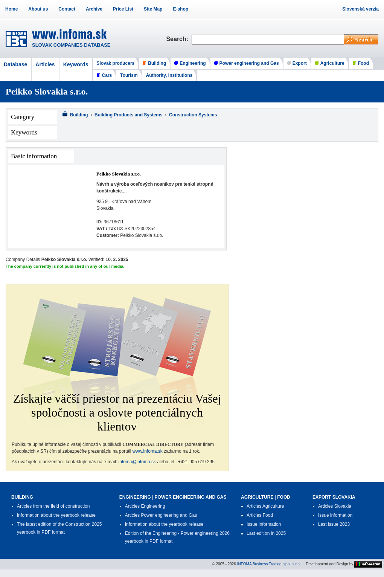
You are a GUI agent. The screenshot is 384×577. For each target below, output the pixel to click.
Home (11, 9)
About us (38, 9)
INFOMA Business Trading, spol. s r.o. (269, 564)
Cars (107, 75)
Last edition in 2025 (266, 533)
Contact (66, 9)
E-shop (180, 9)
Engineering (193, 63)
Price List (123, 9)
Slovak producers (116, 63)
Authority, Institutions (169, 75)
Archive (94, 9)
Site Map (153, 9)
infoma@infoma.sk (137, 461)
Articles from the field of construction (53, 506)
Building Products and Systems (128, 115)
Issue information (264, 524)
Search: (179, 39)
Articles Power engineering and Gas (161, 515)
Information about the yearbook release (56, 515)
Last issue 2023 (334, 524)
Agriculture (332, 63)
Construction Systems (193, 115)
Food (363, 63)
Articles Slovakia (334, 506)
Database (15, 64)
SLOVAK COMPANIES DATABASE (71, 45)
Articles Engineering (145, 506)
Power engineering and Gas (249, 63)
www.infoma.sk (148, 451)
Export (300, 63)
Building (157, 63)
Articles (45, 64)
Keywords (75, 64)
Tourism (128, 75)
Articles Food (260, 515)
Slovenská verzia (360, 9)
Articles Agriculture (265, 506)
